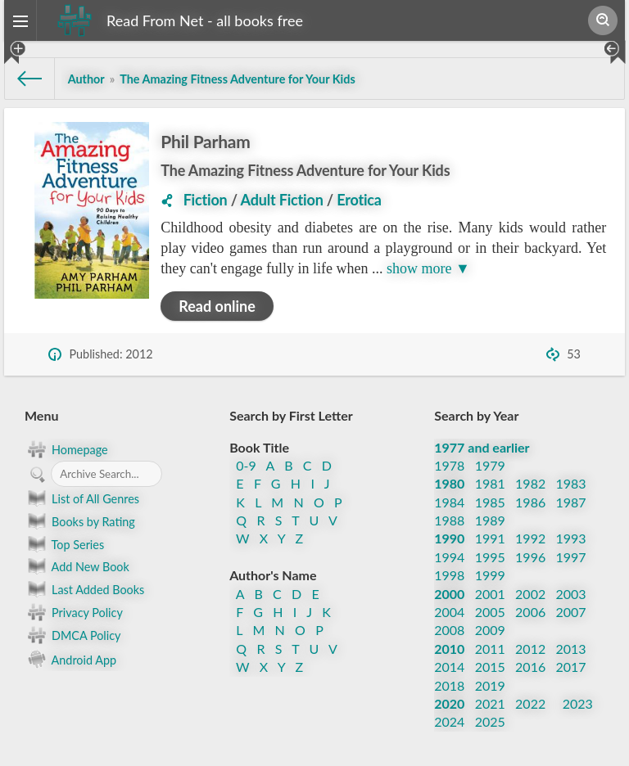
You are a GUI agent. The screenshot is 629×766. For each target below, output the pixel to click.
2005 (490, 612)
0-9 (246, 465)
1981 (490, 483)
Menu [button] (41, 415)
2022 (530, 703)
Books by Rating (80, 521)
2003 (571, 594)
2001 (490, 594)
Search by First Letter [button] (291, 415)
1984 (449, 502)
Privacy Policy (74, 612)
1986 (530, 502)
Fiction (205, 200)
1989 (490, 520)
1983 (571, 483)
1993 (571, 538)
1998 (449, 575)
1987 (571, 502)
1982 (530, 483)
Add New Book (77, 566)
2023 (578, 703)
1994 (449, 557)
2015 (490, 666)
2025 (490, 721)
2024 (449, 721)
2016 (530, 666)
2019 (490, 685)
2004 (449, 612)
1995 (490, 557)
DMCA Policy (72, 635)
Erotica (359, 200)
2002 (530, 594)
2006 (530, 612)
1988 (449, 520)
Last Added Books (84, 589)
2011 (490, 648)
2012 (530, 648)
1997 (571, 557)
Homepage (66, 449)
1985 (490, 502)
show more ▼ (428, 268)
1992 (530, 538)
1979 (490, 465)
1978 (449, 465)
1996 (530, 557)
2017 (571, 666)
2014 (449, 666)
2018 (449, 685)
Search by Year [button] (476, 415)
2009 (490, 630)
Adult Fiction (282, 200)
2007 (571, 612)
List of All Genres (82, 498)
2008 (449, 630)
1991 (490, 538)
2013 (571, 648)
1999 (490, 575)
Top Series (64, 544)
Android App (70, 658)
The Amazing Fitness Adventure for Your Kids (305, 170)
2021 (490, 703)
